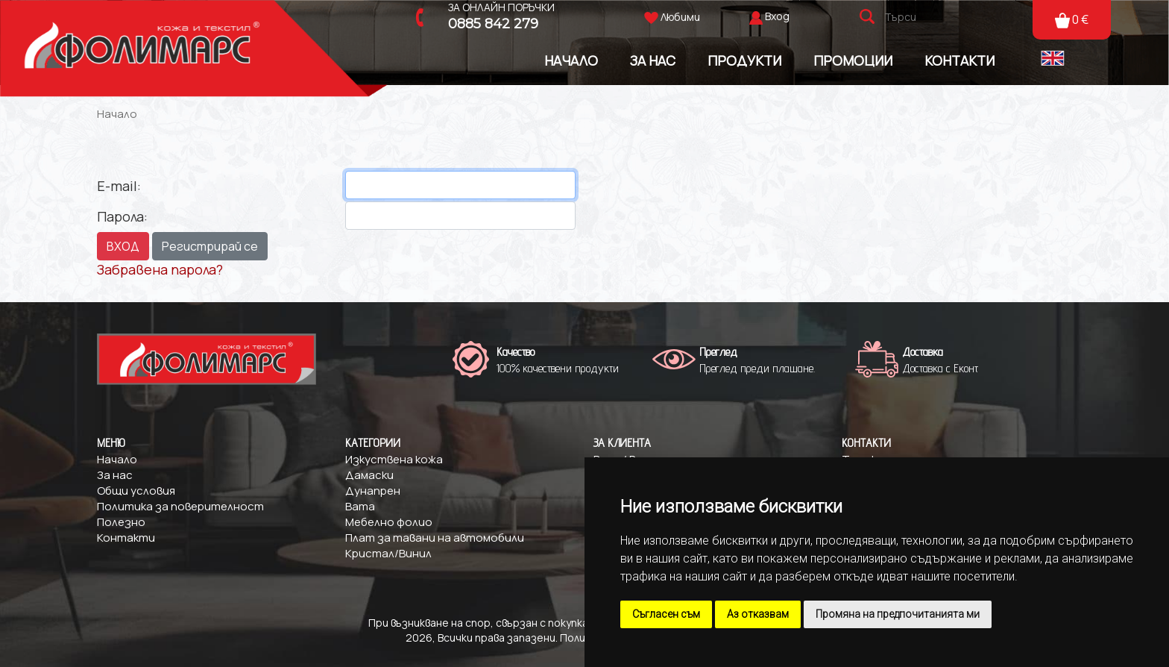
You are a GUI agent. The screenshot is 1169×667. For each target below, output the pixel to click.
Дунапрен (372, 490)
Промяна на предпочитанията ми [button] (898, 614)
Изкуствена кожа (394, 459)
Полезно (121, 522)
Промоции (852, 60)
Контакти (959, 60)
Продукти (744, 60)
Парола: (122, 216)
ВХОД (123, 246)
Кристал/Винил (388, 553)
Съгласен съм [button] (666, 614)
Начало (571, 60)
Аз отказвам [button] (758, 614)
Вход (777, 16)
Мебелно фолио (388, 522)
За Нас (652, 60)
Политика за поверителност (180, 506)
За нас (115, 475)
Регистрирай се (210, 246)
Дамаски (369, 475)
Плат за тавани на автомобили (434, 537)
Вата (360, 506)
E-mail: (119, 186)
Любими (672, 17)
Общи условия (136, 490)
